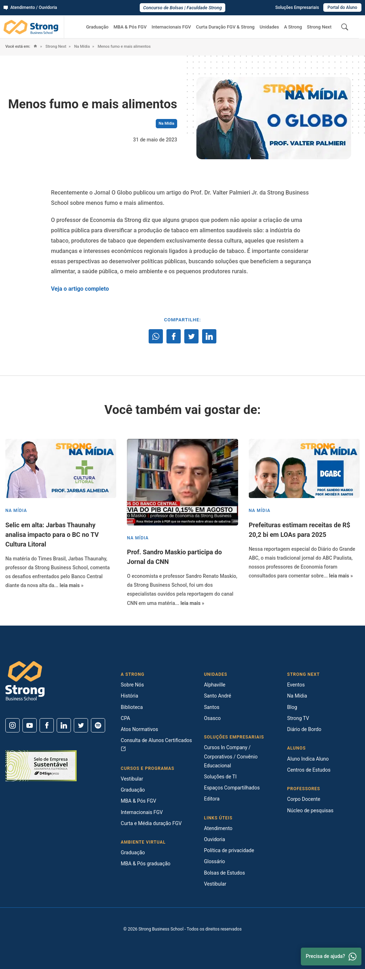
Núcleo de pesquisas (310, 810)
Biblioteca (132, 707)
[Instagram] (12, 725)
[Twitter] (81, 725)
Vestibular (132, 779)
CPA (125, 718)
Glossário (214, 861)
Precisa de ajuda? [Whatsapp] (331, 956)
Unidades (269, 27)
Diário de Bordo (304, 729)
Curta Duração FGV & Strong (225, 27)
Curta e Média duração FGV (151, 823)
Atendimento (218, 828)
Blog (292, 707)
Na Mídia (81, 46)
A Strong (293, 27)
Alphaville (214, 685)
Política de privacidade (229, 850)
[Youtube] (29, 725)
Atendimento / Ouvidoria (30, 7)
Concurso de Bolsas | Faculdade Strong (182, 7)
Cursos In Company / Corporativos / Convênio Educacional (230, 756)
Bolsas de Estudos (224, 873)
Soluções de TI (220, 776)
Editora (212, 799)
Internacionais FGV (171, 27)
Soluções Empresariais (297, 7)
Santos (211, 707)
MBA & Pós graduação (145, 863)
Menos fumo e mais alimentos (123, 46)
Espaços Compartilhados (231, 788)
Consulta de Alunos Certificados (156, 744)
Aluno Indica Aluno (308, 759)
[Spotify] (98, 725)
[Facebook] (47, 725)
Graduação (97, 27)
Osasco (212, 718)
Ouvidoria (214, 839)
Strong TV (298, 718)
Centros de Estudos (309, 770)
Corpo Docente (303, 799)
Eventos (296, 685)
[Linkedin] (64, 725)
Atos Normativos (139, 729)
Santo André (217, 696)
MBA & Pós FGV (129, 27)
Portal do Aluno (342, 7)
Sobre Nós (132, 685)
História (129, 696)
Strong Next (319, 27)
